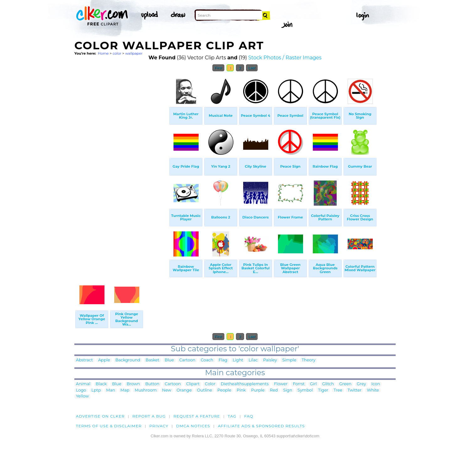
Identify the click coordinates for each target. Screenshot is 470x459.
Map (124, 390)
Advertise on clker (100, 416)
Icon (375, 384)
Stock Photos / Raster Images (285, 58)
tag (232, 416)
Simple (289, 360)
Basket (152, 360)
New (166, 390)
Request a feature (197, 416)
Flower (280, 384)
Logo (81, 390)
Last (251, 68)
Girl (313, 384)
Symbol (305, 390)
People (224, 390)
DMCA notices (193, 426)
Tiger (323, 390)
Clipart (193, 384)
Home (103, 53)
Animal (83, 384)
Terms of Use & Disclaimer (109, 426)
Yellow (82, 396)
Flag (223, 360)
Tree (338, 390)
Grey (361, 384)
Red (274, 390)
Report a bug (149, 416)
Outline (204, 390)
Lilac (253, 360)
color (117, 53)
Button (152, 384)
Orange (184, 390)
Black (101, 384)
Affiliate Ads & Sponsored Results (261, 426)
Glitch (328, 384)
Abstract (84, 360)
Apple (104, 360)
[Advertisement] (121, 169)
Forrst (298, 384)
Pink (241, 390)
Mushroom (146, 390)
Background (127, 360)
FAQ (248, 416)
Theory (308, 360)
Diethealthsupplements (245, 384)
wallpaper (133, 53)
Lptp (96, 390)
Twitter (354, 390)
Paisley (270, 360)
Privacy (158, 426)
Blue (169, 360)
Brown (133, 384)
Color (210, 384)
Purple (257, 390)
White (373, 390)
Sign (287, 390)
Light (238, 360)
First (218, 68)
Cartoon (187, 360)
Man (110, 390)
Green (345, 384)
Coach (207, 360)
